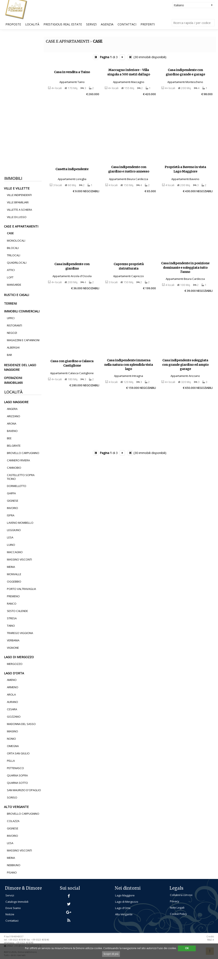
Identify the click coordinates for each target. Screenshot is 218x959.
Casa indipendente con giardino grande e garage (185, 72)
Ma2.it (210, 939)
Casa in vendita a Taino (72, 72)
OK (187, 948)
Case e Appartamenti (21, 226)
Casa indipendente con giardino (71, 266)
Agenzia (107, 24)
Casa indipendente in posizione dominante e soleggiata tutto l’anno (185, 267)
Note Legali (177, 907)
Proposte (13, 24)
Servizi (91, 24)
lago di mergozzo (19, 657)
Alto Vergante (124, 914)
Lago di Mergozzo (126, 902)
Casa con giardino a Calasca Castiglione (71, 363)
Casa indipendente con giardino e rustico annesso (128, 169)
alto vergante (16, 807)
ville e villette (17, 188)
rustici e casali (16, 295)
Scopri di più (111, 954)
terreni (10, 303)
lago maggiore (16, 402)
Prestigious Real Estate (62, 24)
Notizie (9, 914)
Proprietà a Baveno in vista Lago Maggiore (185, 169)
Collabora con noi (181, 895)
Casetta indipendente (71, 169)
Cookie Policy (178, 914)
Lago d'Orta (122, 908)
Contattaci (127, 24)
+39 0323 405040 (24, 942)
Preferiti (148, 24)
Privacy (174, 901)
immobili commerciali (21, 311)
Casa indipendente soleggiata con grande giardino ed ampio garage (185, 364)
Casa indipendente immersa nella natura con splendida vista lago (128, 364)
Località (32, 24)
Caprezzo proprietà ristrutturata (129, 266)
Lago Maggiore (125, 895)
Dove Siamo (13, 908)
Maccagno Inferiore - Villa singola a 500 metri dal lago (128, 72)
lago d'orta (14, 673)
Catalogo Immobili (16, 902)
